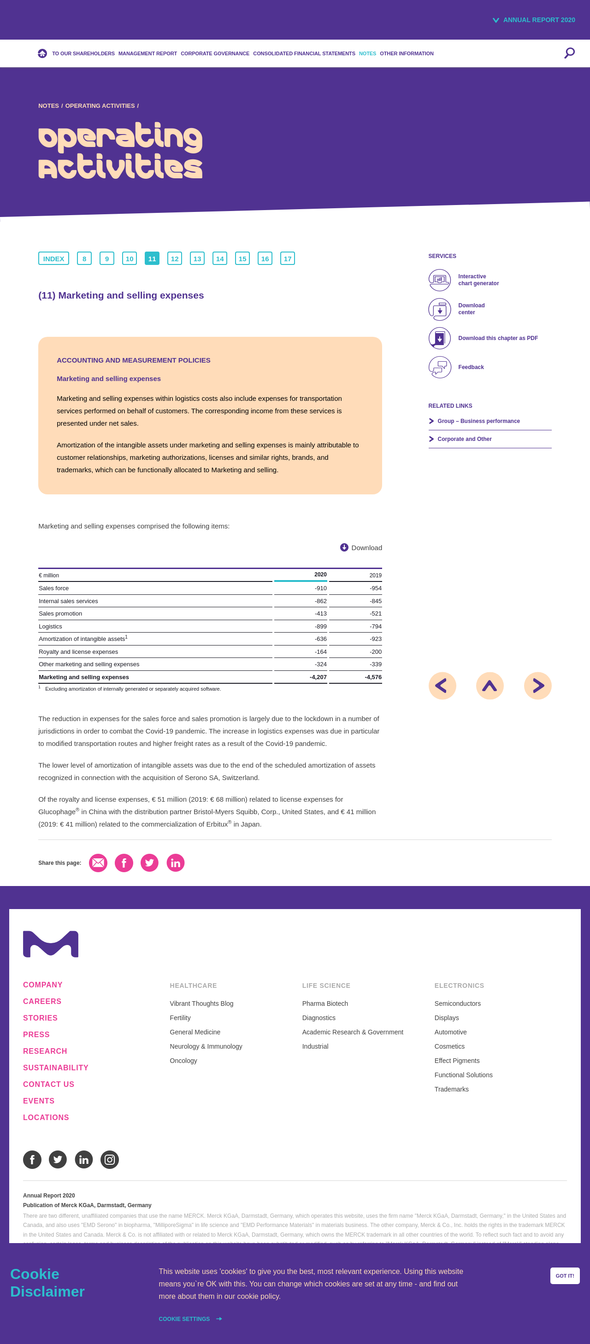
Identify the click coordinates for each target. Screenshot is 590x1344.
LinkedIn (175, 863)
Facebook (124, 863)
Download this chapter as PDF (498, 338)
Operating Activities (100, 105)
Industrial (315, 1046)
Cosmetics (450, 1046)
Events (39, 1101)
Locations (46, 1117)
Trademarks (452, 1089)
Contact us (49, 1084)
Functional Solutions (464, 1075)
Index (54, 259)
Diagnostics (319, 1017)
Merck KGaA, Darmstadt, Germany (47, 21)
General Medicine (195, 1032)
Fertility (180, 1017)
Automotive (451, 1032)
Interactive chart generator (479, 280)
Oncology (183, 1060)
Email (98, 863)
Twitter (150, 863)
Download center (472, 309)
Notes (48, 105)
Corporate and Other (465, 439)
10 (130, 259)
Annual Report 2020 (539, 19)
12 (175, 259)
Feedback (471, 367)
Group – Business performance (479, 421)
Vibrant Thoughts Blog (202, 1003)
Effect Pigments (457, 1060)
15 (243, 259)
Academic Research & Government (352, 1032)
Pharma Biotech (325, 1003)
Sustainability (55, 1068)
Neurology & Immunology (206, 1046)
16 (265, 259)
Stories (40, 1018)
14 (220, 259)
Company (43, 985)
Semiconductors (458, 1003)
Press (36, 1035)
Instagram (109, 1159)
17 (288, 259)
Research (45, 1051)
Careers (42, 1001)
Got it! (565, 1276)
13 (197, 259)
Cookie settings (185, 1319)
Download (367, 548)
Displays (447, 1017)
